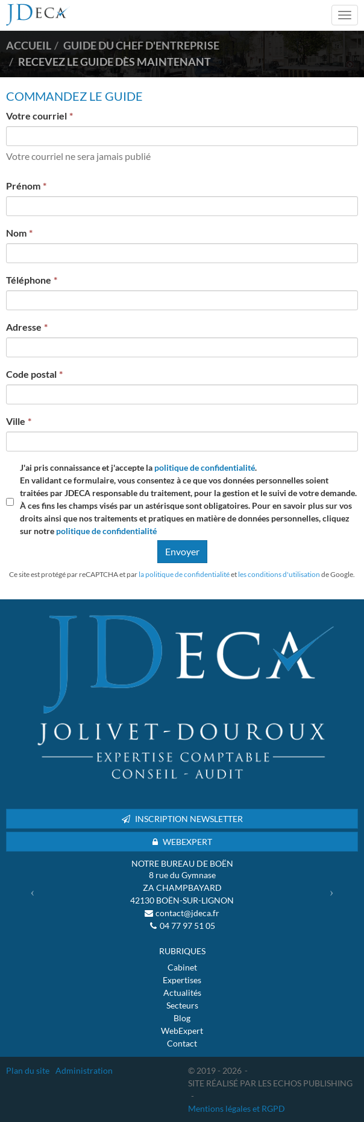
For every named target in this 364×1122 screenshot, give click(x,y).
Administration (84, 1070)
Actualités (182, 992)
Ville (15, 421)
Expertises (182, 980)
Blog (182, 1018)
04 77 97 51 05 (187, 925)
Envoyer (182, 551)
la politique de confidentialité (184, 574)
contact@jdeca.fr (187, 913)
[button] (32, 891)
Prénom (23, 185)
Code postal (31, 374)
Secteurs (182, 1005)
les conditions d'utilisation (279, 574)
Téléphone (28, 279)
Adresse (24, 327)
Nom (16, 232)
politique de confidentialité (204, 467)
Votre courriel (36, 115)
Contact (182, 1043)
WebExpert (182, 1030)
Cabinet (182, 967)
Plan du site (27, 1070)
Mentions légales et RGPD (236, 1108)
